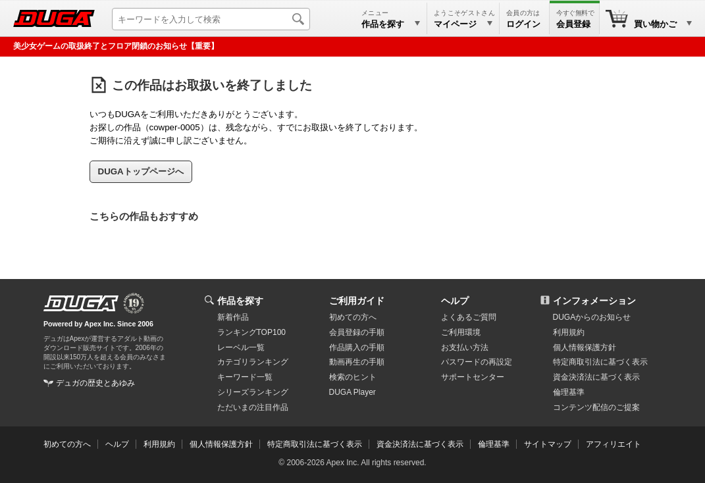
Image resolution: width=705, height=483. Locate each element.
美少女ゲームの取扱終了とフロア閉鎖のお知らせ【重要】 (116, 46)
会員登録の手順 (356, 332)
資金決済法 (596, 377)
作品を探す (240, 300)
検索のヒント (353, 377)
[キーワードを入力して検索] (211, 19)
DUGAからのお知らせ (592, 317)
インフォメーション (594, 300)
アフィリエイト (613, 444)
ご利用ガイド (356, 300)
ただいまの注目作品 (252, 407)
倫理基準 (569, 392)
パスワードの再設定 (476, 362)
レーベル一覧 (241, 347)
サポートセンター (472, 377)
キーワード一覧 (245, 377)
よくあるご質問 (468, 317)
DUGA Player (352, 392)
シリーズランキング (252, 392)
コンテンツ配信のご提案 (596, 407)
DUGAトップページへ (141, 171)
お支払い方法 (464, 347)
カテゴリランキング (252, 362)
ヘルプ (455, 300)
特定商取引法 (600, 362)
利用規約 (569, 332)
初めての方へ (353, 317)
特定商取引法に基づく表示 (314, 444)
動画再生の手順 (356, 362)
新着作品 (233, 317)
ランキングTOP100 (251, 332)
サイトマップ (547, 444)
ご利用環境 (461, 332)
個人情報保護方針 (584, 347)
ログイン (523, 24)
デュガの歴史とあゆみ (95, 383)
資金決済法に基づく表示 (420, 444)
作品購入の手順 (356, 347)
